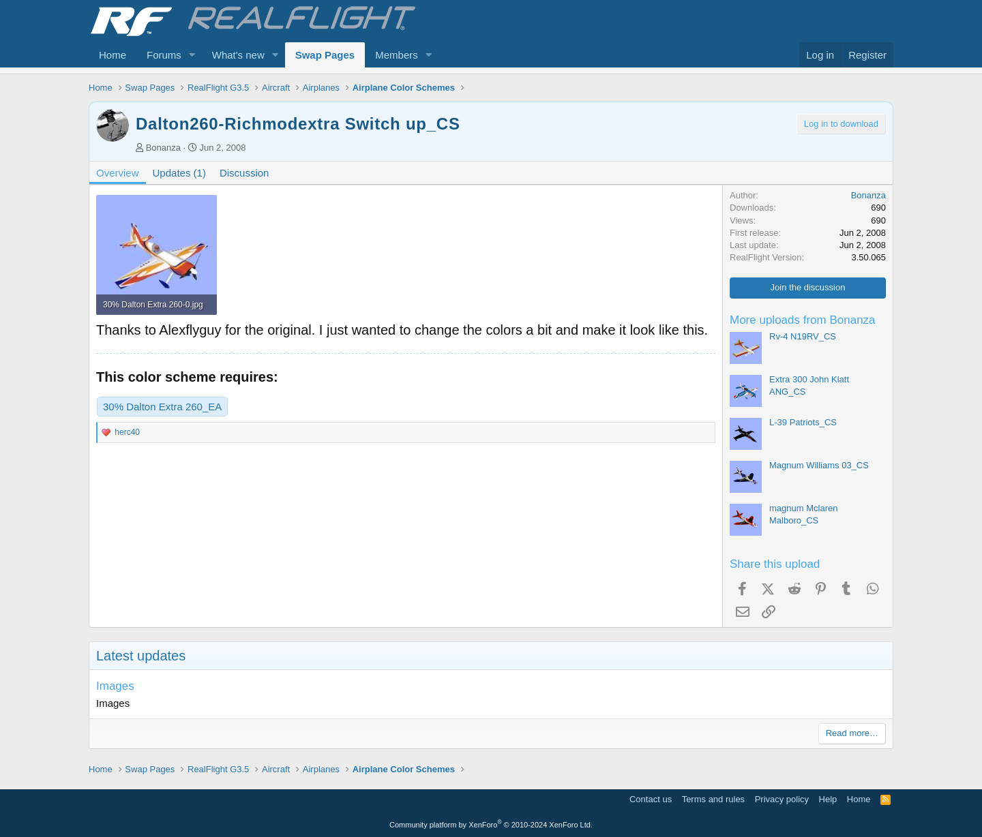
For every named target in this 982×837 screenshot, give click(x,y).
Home (112, 55)
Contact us (650, 799)
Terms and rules (713, 799)
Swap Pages (325, 55)
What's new (238, 55)
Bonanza (163, 147)
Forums (164, 55)
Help (828, 799)
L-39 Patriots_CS (803, 422)
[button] (192, 54)
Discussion (244, 173)
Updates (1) (179, 173)
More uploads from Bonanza (803, 320)
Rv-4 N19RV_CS (802, 336)
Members (396, 55)
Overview (117, 173)
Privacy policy (782, 799)
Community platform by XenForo (491, 825)
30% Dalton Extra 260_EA (162, 406)
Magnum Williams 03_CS (819, 465)
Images (115, 686)
